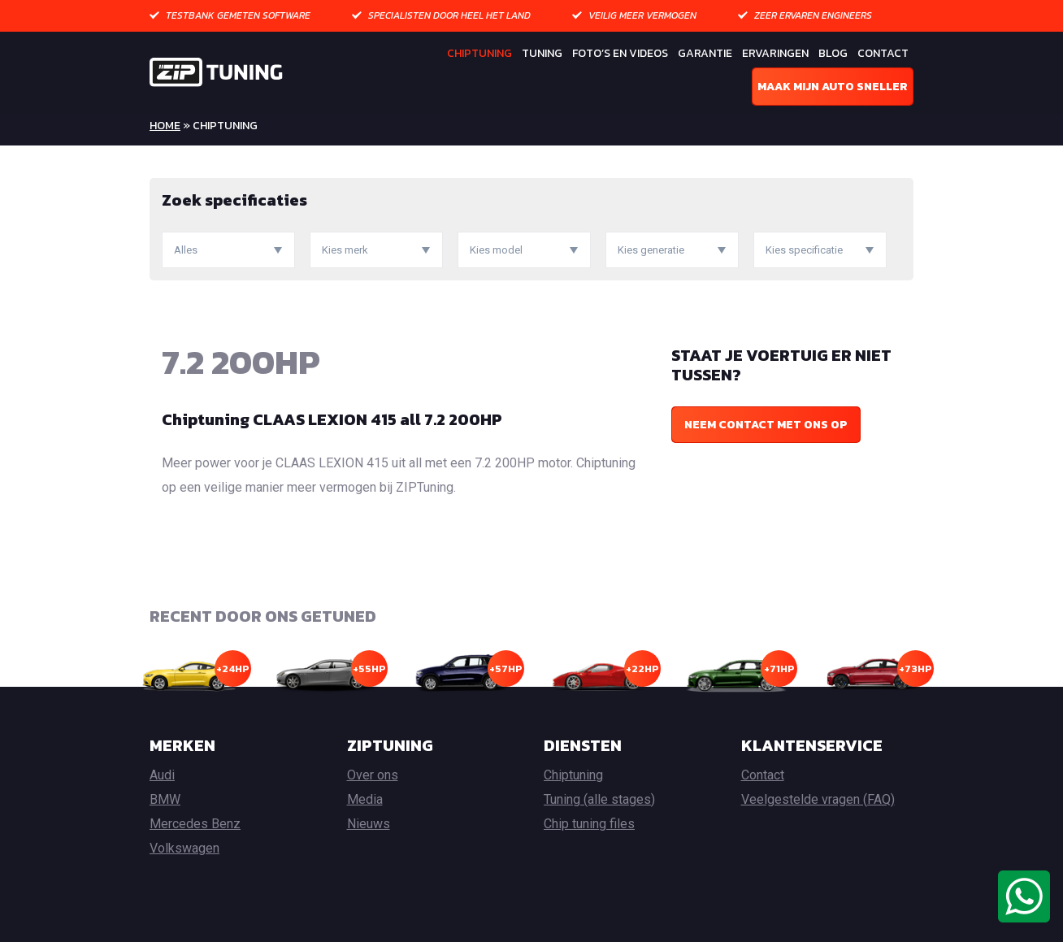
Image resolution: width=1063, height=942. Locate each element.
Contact (883, 53)
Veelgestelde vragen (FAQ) (818, 799)
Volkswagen (184, 848)
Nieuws (368, 823)
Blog (833, 53)
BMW (165, 799)
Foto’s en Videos (620, 53)
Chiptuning (479, 53)
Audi (162, 775)
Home (165, 125)
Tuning (542, 53)
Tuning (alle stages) (599, 799)
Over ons (372, 775)
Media (365, 799)
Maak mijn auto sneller (832, 86)
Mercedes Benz (195, 823)
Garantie (705, 53)
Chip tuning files (589, 823)
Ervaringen (775, 53)
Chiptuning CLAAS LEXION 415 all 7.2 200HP (332, 419)
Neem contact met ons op (766, 424)
